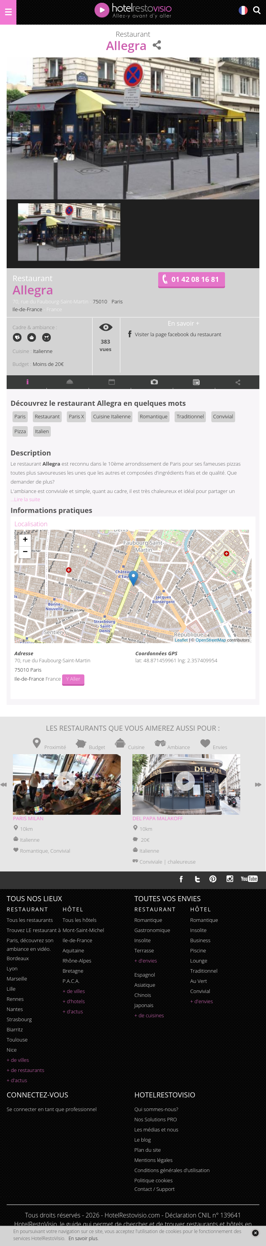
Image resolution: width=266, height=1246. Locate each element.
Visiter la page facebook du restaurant (173, 334)
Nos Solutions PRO (155, 1119)
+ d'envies (145, 960)
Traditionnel (190, 416)
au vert (198, 980)
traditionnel (204, 970)
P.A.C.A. (71, 980)
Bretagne (72, 970)
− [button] (25, 552)
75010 (100, 301)
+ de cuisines (149, 1015)
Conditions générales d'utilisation (172, 1170)
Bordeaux (18, 958)
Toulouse (17, 1039)
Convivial (223, 416)
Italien (42, 431)
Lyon (12, 968)
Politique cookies (153, 1180)
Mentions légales (153, 1160)
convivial (200, 991)
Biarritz (15, 1029)
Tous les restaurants (30, 919)
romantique (148, 919)
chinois (142, 995)
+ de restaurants (25, 1070)
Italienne (42, 351)
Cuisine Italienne (111, 416)
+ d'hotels (73, 1001)
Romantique (154, 416)
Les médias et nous (156, 1129)
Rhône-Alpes (76, 960)
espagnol (144, 974)
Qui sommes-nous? (156, 1109)
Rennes (15, 998)
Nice (12, 1049)
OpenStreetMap (211, 640)
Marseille (17, 978)
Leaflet (181, 640)
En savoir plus (82, 1238)
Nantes (15, 1009)
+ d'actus (17, 1080)
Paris (117, 301)
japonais (144, 1005)
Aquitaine (73, 950)
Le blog (142, 1139)
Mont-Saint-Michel (83, 930)
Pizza (20, 431)
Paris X (76, 416)
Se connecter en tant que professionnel (51, 1109)
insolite (142, 940)
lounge (198, 960)
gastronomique (152, 930)
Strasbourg (19, 1019)
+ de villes (18, 1059)
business (200, 940)
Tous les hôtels (79, 919)
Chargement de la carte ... (132, 586)
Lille (11, 988)
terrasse (144, 950)
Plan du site (147, 1149)
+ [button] (25, 540)
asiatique (144, 984)
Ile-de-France (27, 309)
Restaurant (47, 416)
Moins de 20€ (48, 364)
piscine (198, 950)
